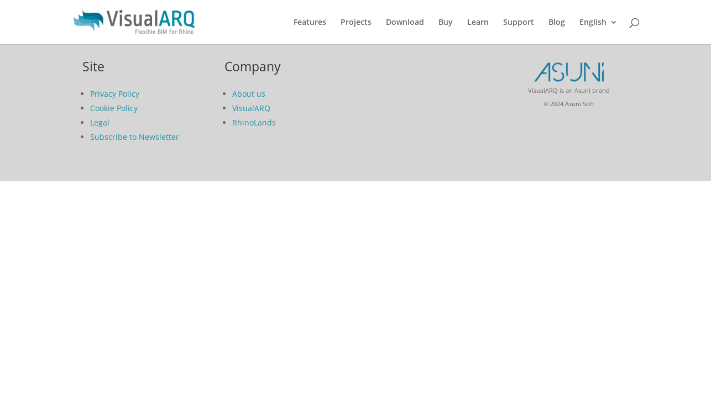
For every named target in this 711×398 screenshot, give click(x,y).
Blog (556, 22)
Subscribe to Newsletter (134, 137)
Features (310, 22)
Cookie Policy (114, 108)
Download (405, 22)
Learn (478, 22)
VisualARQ (251, 108)
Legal (99, 122)
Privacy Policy (114, 93)
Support (518, 22)
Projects (356, 22)
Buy (445, 22)
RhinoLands (254, 122)
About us (248, 93)
